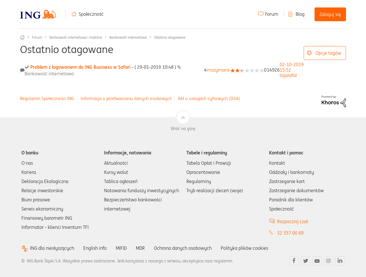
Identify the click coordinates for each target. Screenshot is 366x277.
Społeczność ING (22, 37)
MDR (140, 248)
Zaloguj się (330, 14)
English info (95, 248)
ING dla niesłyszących (52, 248)
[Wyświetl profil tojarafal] (288, 75)
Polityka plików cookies (244, 248)
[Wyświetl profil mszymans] (218, 70)
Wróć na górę (183, 128)
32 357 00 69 (290, 233)
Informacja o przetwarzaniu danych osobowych (126, 98)
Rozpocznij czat (292, 221)
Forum (271, 14)
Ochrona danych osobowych (183, 248)
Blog (300, 14)
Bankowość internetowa (128, 37)
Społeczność (91, 14)
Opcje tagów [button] (328, 53)
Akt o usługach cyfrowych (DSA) (209, 98)
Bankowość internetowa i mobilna (75, 37)
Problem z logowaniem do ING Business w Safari (103, 67)
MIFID (121, 248)
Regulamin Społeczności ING (47, 98)
